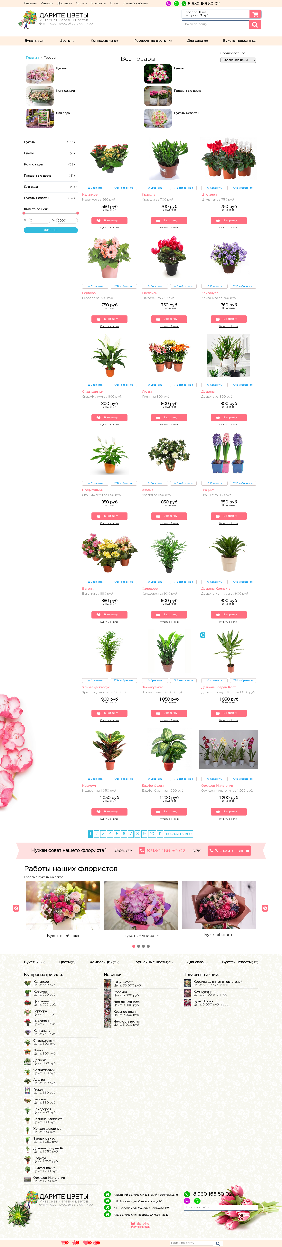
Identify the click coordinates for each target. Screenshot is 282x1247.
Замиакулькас (152, 691)
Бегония (88, 592)
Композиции (105, 40)
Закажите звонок (229, 860)
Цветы (68, 40)
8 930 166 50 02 (162, 859)
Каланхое (90, 194)
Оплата (81, 3)
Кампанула (209, 294)
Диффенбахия (153, 794)
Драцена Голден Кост (218, 691)
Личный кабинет (135, 3)
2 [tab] (139, 956)
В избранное (123, 188)
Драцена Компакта (215, 592)
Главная (30, 3)
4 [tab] (149, 956)
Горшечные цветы (153, 40)
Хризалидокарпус (96, 691)
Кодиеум (89, 794)
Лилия (147, 393)
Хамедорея (150, 592)
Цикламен (209, 194)
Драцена (207, 393)
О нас (114, 3)
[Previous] (15, 916)
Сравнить (95, 188)
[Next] (264, 916)
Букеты (34, 40)
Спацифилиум (92, 393)
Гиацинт (207, 492)
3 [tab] (144, 956)
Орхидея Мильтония (217, 794)
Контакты (98, 3)
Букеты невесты (240, 40)
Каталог (47, 3)
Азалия (147, 492)
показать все (179, 843)
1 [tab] (134, 956)
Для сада (197, 40)
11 (160, 843)
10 (152, 843)
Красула (148, 194)
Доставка (65, 3)
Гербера (89, 294)
